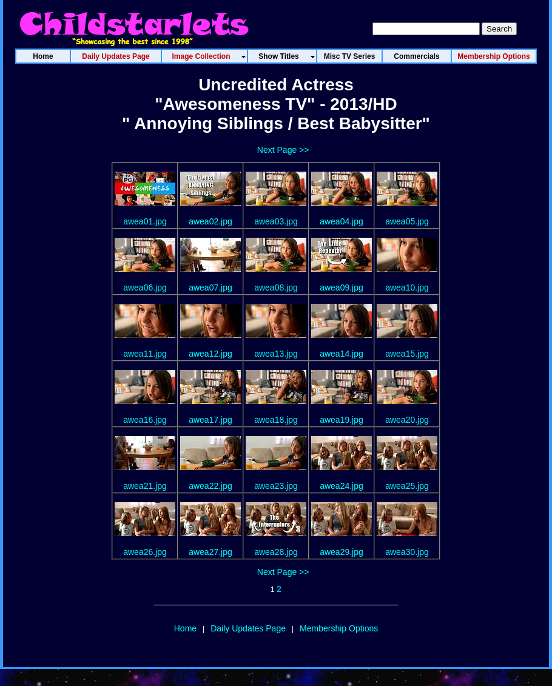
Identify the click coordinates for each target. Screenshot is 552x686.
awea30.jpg (407, 552)
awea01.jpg (145, 221)
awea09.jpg (341, 287)
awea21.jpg (145, 486)
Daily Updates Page (248, 628)
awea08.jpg (276, 287)
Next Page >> (283, 150)
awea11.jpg (145, 353)
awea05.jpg (407, 221)
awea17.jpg (210, 420)
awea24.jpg (341, 486)
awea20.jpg (407, 420)
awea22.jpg (210, 486)
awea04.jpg (341, 221)
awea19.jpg (341, 420)
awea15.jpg (407, 353)
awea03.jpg (276, 221)
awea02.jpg (210, 221)
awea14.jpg (341, 353)
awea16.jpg (145, 420)
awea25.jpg (407, 486)
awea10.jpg (407, 287)
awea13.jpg (276, 353)
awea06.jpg (145, 287)
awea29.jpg (341, 552)
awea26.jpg (145, 552)
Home (185, 628)
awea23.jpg (276, 486)
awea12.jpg (210, 353)
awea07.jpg (210, 287)
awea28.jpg (276, 552)
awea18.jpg (276, 420)
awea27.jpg (210, 552)
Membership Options (339, 628)
